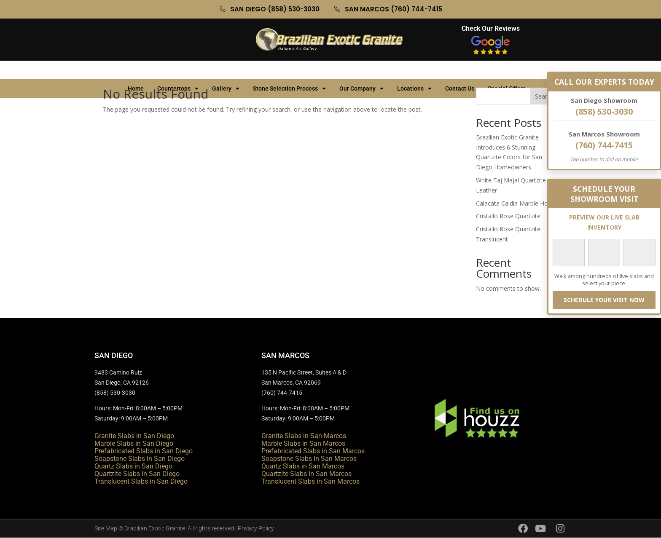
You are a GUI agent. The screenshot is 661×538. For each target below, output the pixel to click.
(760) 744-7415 (604, 145)
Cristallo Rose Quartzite (508, 216)
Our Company (361, 70)
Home (136, 70)
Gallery (225, 70)
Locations (414, 70)
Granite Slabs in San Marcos (303, 436)
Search (544, 96)
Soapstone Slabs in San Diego (139, 459)
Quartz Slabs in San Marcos (302, 466)
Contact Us (459, 70)
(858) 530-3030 (604, 112)
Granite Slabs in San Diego (134, 436)
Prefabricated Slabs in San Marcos (313, 451)
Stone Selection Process (289, 70)
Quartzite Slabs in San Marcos (306, 474)
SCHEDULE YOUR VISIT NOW (604, 300)
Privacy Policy (256, 528)
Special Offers (511, 70)
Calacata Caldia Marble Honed (517, 203)
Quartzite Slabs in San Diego (137, 474)
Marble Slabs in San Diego (133, 443)
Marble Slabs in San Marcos (303, 443)
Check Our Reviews (491, 28)
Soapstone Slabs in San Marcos (309, 459)
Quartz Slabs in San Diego (133, 466)
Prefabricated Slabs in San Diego (143, 451)
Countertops (178, 70)
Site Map (105, 528)
